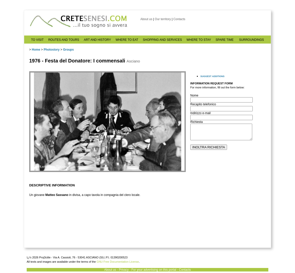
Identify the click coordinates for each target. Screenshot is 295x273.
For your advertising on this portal (153, 269)
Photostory (51, 49)
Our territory (163, 19)
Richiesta (196, 122)
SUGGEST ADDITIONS (212, 76)
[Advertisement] (228, 209)
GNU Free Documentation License (118, 261)
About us (146, 19)
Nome (194, 95)
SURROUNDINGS (251, 40)
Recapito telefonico (203, 104)
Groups (68, 49)
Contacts (179, 19)
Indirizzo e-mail (200, 113)
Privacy (124, 269)
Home (36, 49)
